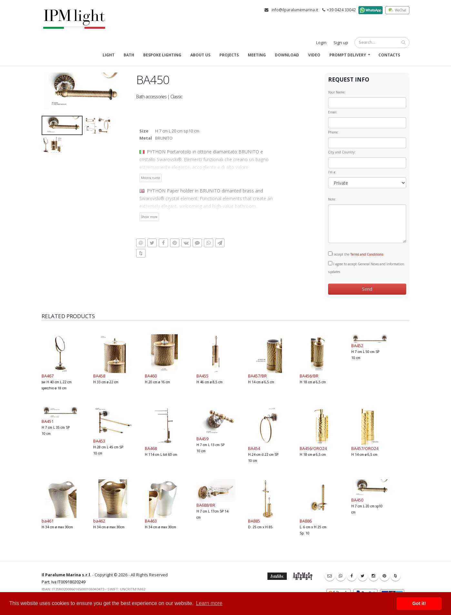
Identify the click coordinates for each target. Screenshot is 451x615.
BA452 (357, 345)
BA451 (48, 421)
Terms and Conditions (366, 254)
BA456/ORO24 (313, 448)
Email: (332, 112)
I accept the (355, 254)
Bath (129, 55)
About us (200, 55)
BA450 (357, 500)
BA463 (151, 521)
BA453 (99, 441)
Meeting (257, 55)
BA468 (151, 448)
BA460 (151, 376)
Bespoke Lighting (162, 55)
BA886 (306, 521)
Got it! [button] (419, 603)
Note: (332, 199)
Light (109, 55)
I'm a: (332, 172)
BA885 (254, 521)
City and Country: (342, 152)
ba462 (99, 521)
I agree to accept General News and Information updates (366, 267)
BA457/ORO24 (364, 448)
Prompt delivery (347, 55)
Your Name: (337, 92)
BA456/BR (309, 376)
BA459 (202, 439)
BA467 (48, 376)
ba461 (48, 521)
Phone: (333, 132)
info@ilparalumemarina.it (295, 10)
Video (314, 55)
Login (321, 42)
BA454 (254, 448)
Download (287, 55)
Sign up (341, 42)
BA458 (99, 376)
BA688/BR (205, 505)
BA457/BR (257, 376)
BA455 (202, 376)
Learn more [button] (209, 603)
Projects (229, 55)
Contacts (389, 55)
